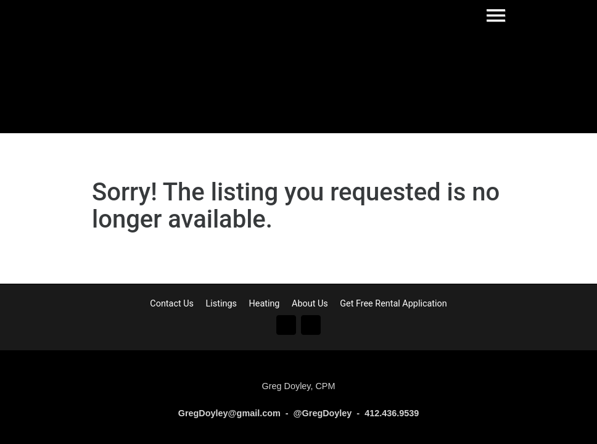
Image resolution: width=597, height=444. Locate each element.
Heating (264, 303)
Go (286, 325)
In (311, 325)
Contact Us (172, 303)
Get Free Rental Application (393, 303)
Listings (221, 303)
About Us (310, 303)
